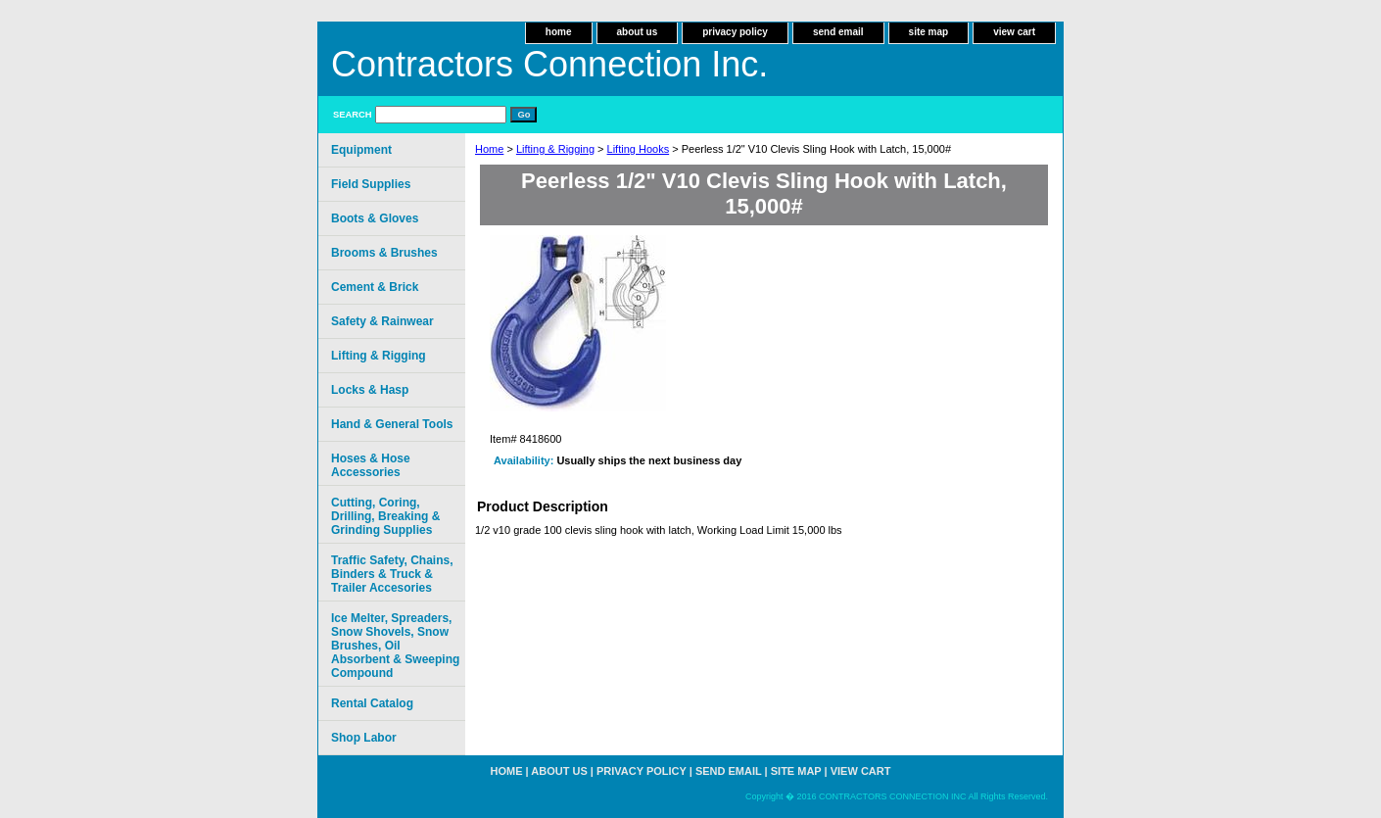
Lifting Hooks (638, 149)
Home (489, 149)
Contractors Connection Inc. (549, 64)
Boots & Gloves (374, 218)
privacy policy (735, 31)
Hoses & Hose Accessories (370, 465)
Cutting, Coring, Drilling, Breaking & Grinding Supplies (385, 516)
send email (838, 31)
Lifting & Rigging (555, 149)
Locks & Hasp (369, 390)
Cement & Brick (374, 287)
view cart (1014, 31)
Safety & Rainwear (382, 321)
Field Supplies (370, 184)
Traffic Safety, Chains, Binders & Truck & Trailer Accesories (391, 574)
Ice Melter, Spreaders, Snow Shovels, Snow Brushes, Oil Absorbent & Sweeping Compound (395, 645)
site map (929, 31)
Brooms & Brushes (384, 253)
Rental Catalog (372, 703)
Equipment (361, 150)
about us (637, 31)
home (559, 31)
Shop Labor (364, 738)
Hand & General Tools (391, 424)
